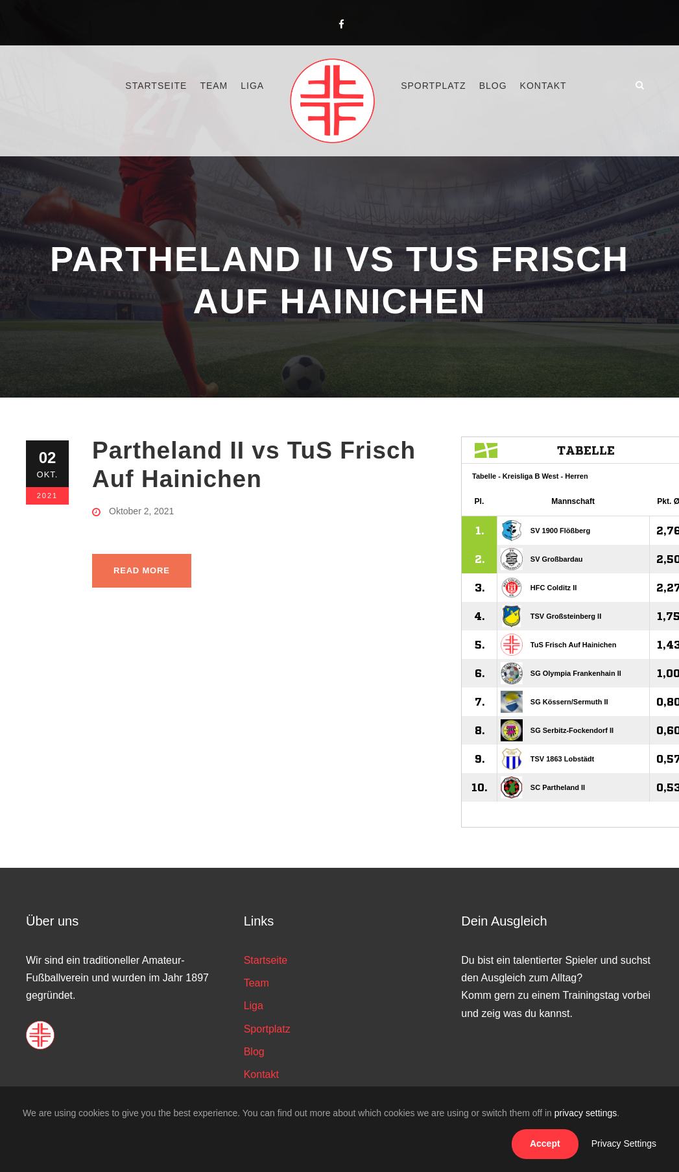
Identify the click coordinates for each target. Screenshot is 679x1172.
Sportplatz (433, 85)
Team (214, 85)
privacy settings (585, 1113)
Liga (252, 85)
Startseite (156, 85)
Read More (141, 570)
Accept (545, 1143)
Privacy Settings (623, 1143)
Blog (493, 85)
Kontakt (543, 85)
